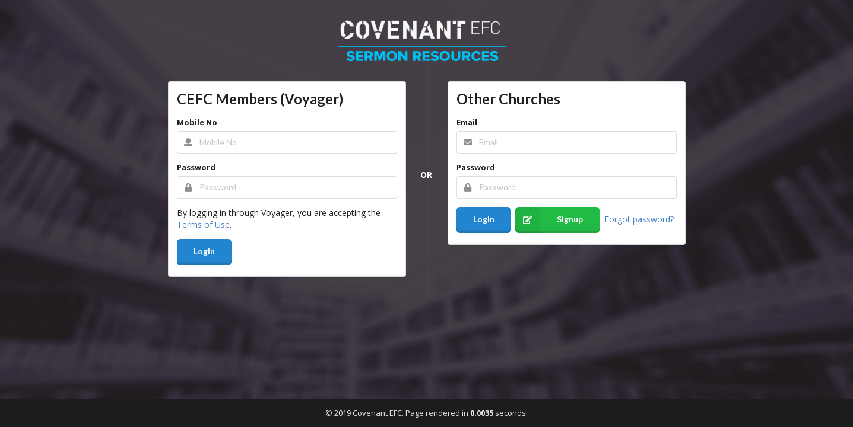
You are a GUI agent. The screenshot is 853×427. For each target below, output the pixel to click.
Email (466, 122)
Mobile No (197, 122)
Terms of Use (203, 224)
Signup (549, 220)
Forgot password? (639, 218)
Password (196, 167)
